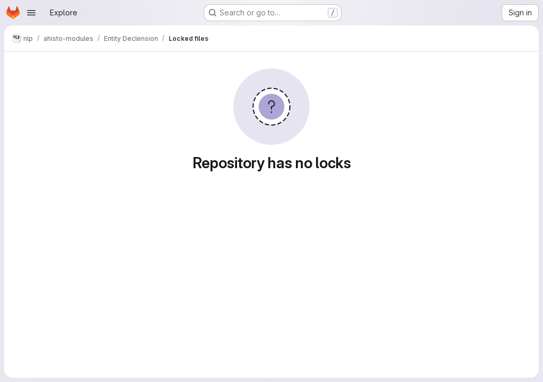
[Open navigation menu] (31, 12)
